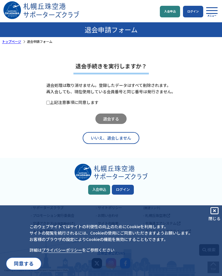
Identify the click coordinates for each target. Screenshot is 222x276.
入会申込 (99, 189)
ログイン (123, 189)
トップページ (11, 41)
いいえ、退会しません (111, 138)
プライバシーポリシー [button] (62, 250)
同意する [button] (24, 263)
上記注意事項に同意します (74, 102)
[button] (212, 11)
